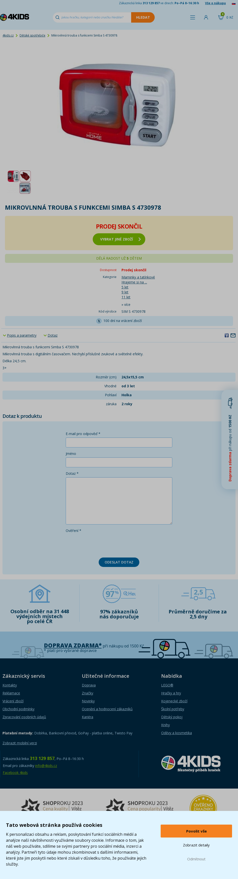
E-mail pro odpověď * (83, 433)
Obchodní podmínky (18, 709)
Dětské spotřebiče (32, 35)
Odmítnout (196, 858)
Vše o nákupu (215, 3)
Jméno (71, 453)
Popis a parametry (21, 335)
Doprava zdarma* (73, 645)
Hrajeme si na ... (134, 282)
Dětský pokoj (171, 717)
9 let (124, 292)
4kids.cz (8, 35)
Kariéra (87, 717)
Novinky (88, 701)
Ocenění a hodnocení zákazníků (107, 709)
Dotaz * (72, 473)
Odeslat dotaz (119, 562)
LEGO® (167, 685)
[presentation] (103, 544)
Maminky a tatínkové (138, 277)
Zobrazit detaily (196, 844)
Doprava (89, 685)
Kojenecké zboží (174, 701)
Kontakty (9, 685)
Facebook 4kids (15, 772)
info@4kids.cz (46, 765)
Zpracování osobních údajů (24, 717)
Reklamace (11, 693)
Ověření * (73, 530)
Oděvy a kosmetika (176, 732)
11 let (125, 297)
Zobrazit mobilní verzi (19, 743)
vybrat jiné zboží (120, 239)
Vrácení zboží (13, 701)
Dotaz (53, 335)
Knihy (165, 724)
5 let (124, 287)
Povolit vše (196, 831)
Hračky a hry (171, 693)
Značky (87, 693)
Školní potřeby (172, 709)
